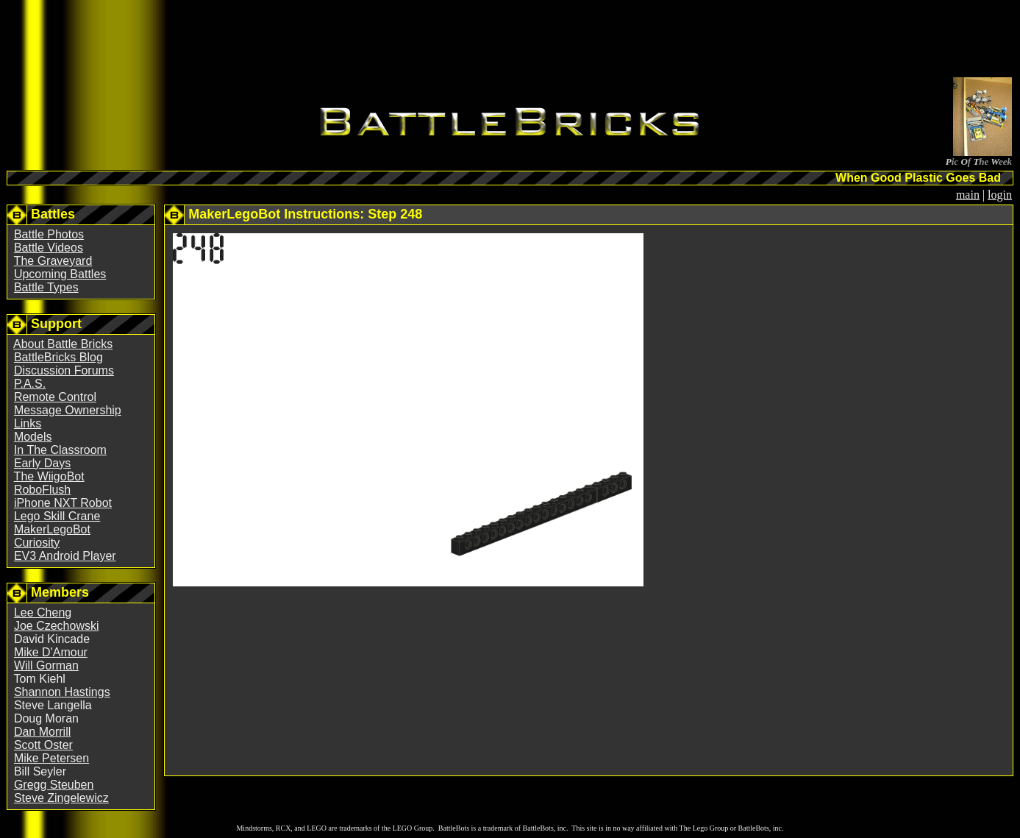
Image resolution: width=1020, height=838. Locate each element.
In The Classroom (60, 450)
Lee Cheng (42, 612)
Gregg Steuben (54, 784)
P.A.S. (30, 383)
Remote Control (55, 397)
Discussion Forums (64, 370)
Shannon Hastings (62, 692)
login (1000, 194)
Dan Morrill (42, 731)
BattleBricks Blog (58, 357)
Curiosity (37, 542)
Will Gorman (46, 665)
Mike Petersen (51, 758)
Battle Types (46, 287)
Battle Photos (49, 234)
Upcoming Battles (60, 274)
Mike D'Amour (51, 652)
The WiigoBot (49, 476)
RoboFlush (42, 489)
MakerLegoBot (52, 529)
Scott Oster (43, 745)
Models (33, 436)
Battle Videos (48, 247)
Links (27, 423)
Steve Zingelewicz (61, 798)
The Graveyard (53, 261)
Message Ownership (67, 410)
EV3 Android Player (65, 556)
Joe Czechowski (56, 625)
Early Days (42, 463)
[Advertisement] (510, 41)
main (968, 194)
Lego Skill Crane (57, 516)
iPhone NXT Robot (63, 503)
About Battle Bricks (63, 344)
